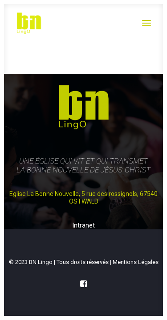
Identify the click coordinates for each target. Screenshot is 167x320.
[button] (146, 23)
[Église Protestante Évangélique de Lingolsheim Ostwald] (71, 23)
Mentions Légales (136, 262)
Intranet (84, 225)
